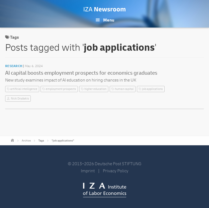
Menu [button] (108, 20)
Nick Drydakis (20, 98)
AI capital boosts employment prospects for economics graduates (81, 73)
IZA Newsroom (104, 9)
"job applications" (63, 140)
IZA (104, 190)
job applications (152, 89)
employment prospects (61, 89)
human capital (124, 89)
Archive (26, 140)
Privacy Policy (115, 171)
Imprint (88, 171)
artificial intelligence (23, 89)
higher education (95, 89)
